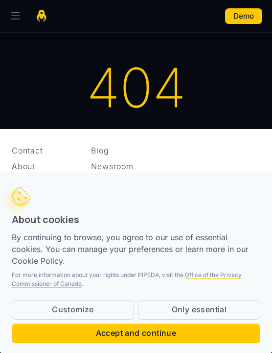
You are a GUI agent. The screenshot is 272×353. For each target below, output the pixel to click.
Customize (73, 309)
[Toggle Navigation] (13, 16)
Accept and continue (136, 333)
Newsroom (112, 166)
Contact (27, 150)
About (23, 166)
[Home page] (41, 16)
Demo (243, 16)
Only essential (199, 309)
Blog (100, 150)
